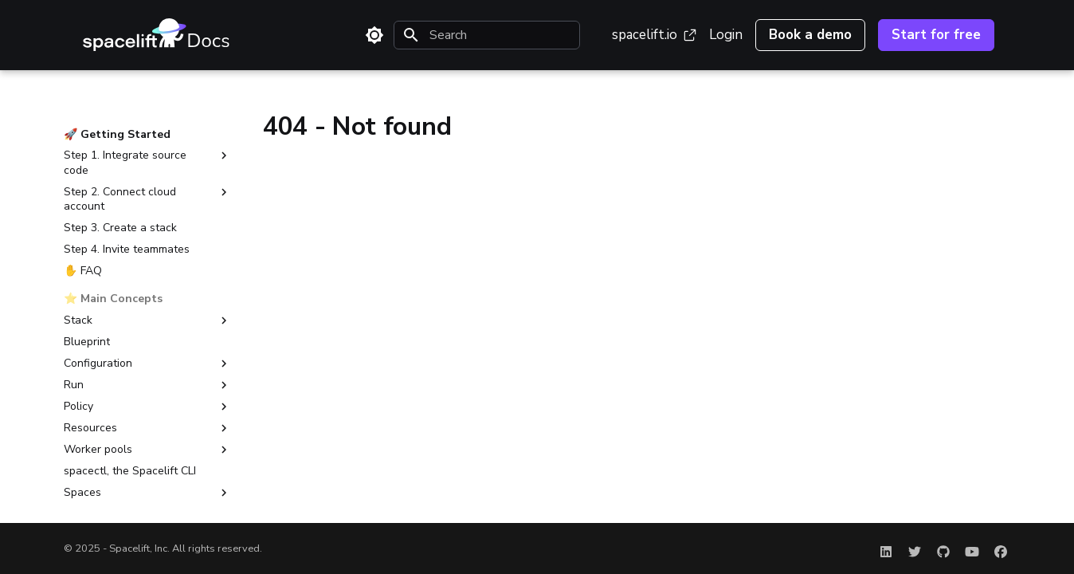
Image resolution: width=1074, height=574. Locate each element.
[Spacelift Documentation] (156, 35)
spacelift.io (654, 35)
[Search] (487, 35)
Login (726, 35)
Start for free (936, 35)
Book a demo (810, 35)
